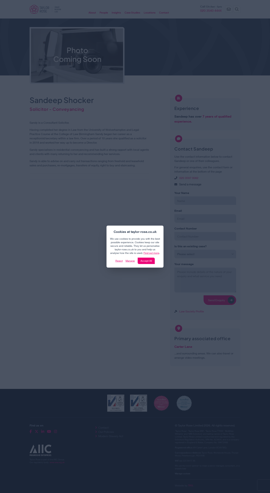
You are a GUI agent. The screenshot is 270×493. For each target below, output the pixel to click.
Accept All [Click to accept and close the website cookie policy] (146, 260)
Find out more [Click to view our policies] (151, 252)
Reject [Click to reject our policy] (119, 260)
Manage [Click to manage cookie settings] (130, 260)
